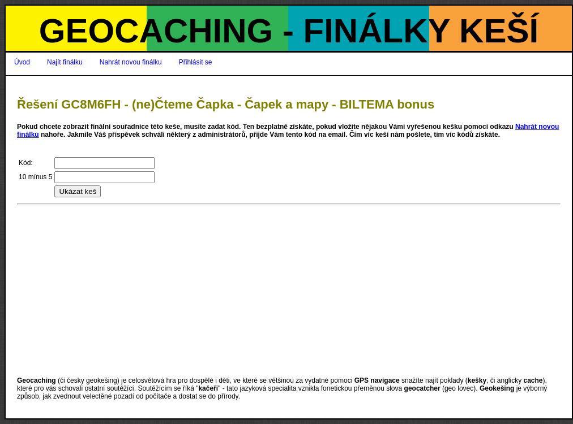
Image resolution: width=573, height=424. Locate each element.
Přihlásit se (195, 62)
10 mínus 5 (35, 177)
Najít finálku (65, 62)
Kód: (26, 163)
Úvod (22, 62)
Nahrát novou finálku (131, 62)
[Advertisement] (289, 290)
